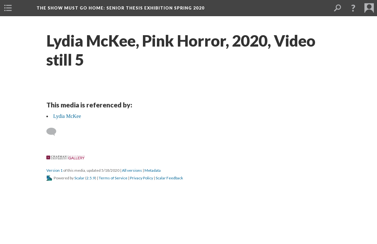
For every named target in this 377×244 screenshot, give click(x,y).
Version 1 (54, 170)
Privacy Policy (141, 178)
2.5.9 (90, 178)
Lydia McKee (67, 116)
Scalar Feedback (169, 178)
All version (132, 170)
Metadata (153, 170)
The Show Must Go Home (121, 7)
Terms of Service (113, 178)
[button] (8, 8)
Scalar (79, 178)
